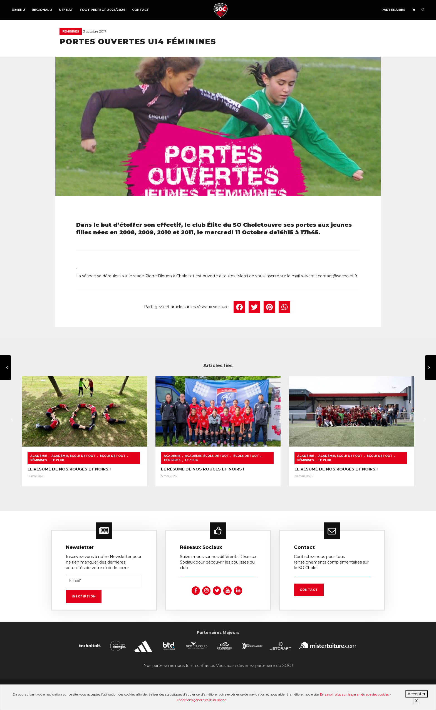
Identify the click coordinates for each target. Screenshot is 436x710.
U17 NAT (66, 10)
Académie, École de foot (73, 456)
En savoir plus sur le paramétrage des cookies (354, 694)
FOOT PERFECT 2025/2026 (102, 10)
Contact (140, 10)
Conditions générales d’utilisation (202, 700)
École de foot (112, 456)
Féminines (70, 31)
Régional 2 (42, 10)
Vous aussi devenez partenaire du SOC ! (254, 665)
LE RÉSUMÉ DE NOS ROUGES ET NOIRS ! (69, 469)
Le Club (57, 460)
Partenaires (393, 10)
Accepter (416, 693)
